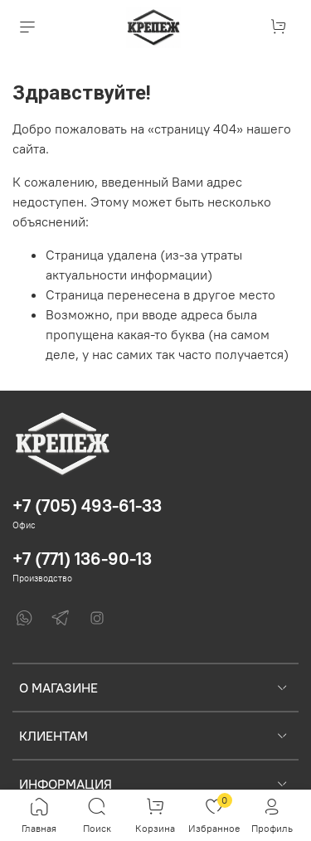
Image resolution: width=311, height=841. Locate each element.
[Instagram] (97, 618)
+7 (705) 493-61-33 (87, 505)
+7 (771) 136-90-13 (82, 558)
